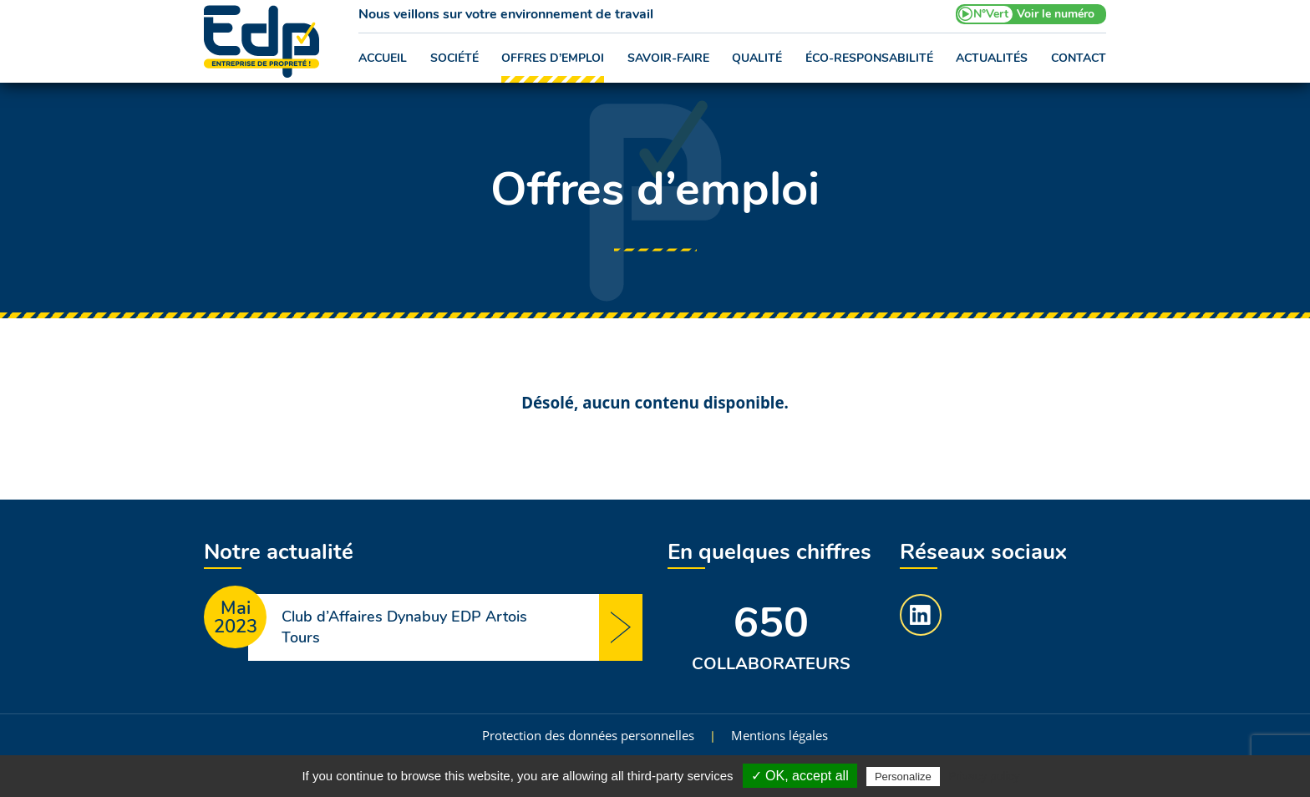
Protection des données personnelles (588, 735)
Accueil (382, 58)
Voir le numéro (1055, 14)
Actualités (992, 58)
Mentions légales (779, 735)
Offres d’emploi (552, 58)
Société (454, 58)
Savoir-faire (668, 58)
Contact (1078, 58)
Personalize (903, 776)
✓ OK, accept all (800, 776)
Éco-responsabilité (869, 58)
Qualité (757, 58)
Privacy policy (984, 776)
